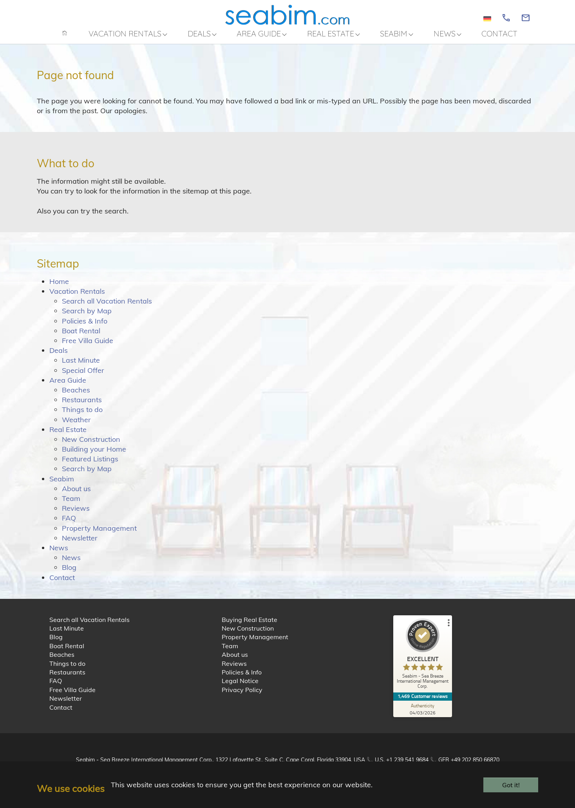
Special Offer (83, 375)
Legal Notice (240, 686)
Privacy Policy (242, 695)
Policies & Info (84, 326)
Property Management (99, 533)
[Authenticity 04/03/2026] (422, 714)
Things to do (82, 414)
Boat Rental (81, 336)
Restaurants (82, 405)
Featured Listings (90, 464)
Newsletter (80, 543)
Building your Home (94, 454)
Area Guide (67, 385)
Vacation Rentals (77, 296)
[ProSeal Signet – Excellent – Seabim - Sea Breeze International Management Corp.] (422, 661)
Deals (58, 355)
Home (59, 286)
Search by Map (87, 316)
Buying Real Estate (249, 625)
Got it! (511, 785)
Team (71, 503)
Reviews (76, 513)
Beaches (76, 395)
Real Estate (68, 434)
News (58, 553)
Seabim (61, 483)
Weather (76, 424)
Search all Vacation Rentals (107, 306)
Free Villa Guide (87, 346)
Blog (69, 572)
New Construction (91, 444)
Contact (62, 582)
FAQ (69, 523)
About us (76, 494)
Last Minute (81, 365)
